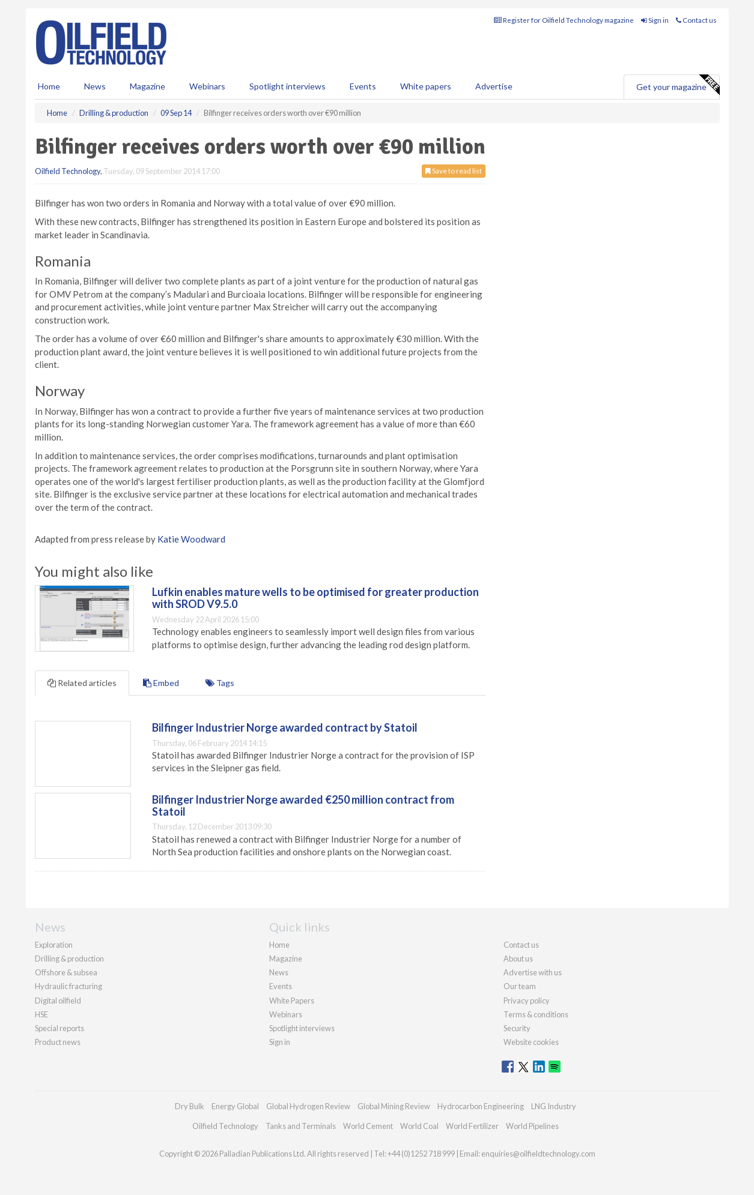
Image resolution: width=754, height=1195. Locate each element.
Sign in (655, 20)
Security (517, 1028)
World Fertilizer (472, 1126)
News (278, 972)
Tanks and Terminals (301, 1126)
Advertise (493, 86)
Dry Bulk (189, 1106)
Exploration (54, 945)
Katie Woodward (191, 539)
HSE (41, 1014)
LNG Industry (553, 1106)
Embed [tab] (161, 683)
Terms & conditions (535, 1014)
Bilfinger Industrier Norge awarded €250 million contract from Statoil (303, 805)
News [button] (95, 86)
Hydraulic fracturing (68, 986)
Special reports (59, 1028)
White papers (425, 86)
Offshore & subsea (66, 972)
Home (49, 86)
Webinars (207, 86)
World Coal (419, 1126)
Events (363, 86)
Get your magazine (677, 85)
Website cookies (531, 1042)
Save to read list (453, 170)
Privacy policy (526, 1000)
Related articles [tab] (82, 683)
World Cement (368, 1126)
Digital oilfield (58, 1000)
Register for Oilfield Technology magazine (564, 20)
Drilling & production (69, 958)
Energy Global (235, 1106)
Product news (58, 1042)
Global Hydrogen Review (308, 1106)
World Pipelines (532, 1126)
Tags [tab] (219, 683)
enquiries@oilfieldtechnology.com (538, 1153)
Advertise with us (532, 972)
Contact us (696, 20)
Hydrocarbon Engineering (480, 1106)
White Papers (291, 1000)
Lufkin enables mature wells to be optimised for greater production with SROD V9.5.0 (315, 597)
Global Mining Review (393, 1106)
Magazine (147, 86)
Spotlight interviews (287, 86)
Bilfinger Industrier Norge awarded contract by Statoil (285, 727)
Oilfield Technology (67, 171)
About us (518, 958)
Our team (519, 986)
